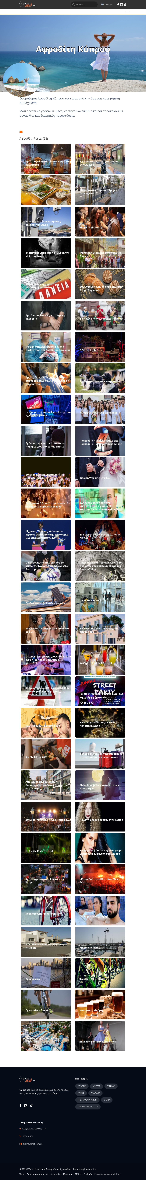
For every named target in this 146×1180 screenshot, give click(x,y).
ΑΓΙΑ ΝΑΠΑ (95, 1093)
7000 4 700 (28, 1136)
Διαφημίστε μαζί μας (62, 1174)
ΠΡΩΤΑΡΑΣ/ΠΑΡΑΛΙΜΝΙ (87, 1100)
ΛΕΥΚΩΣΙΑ (82, 1086)
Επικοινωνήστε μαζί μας (108, 1174)
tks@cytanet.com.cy (32, 1143)
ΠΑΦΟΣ (81, 1093)
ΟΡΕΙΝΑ (107, 1100)
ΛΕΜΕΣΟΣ (96, 1086)
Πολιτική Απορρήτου (37, 1174)
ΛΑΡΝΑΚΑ (111, 1086)
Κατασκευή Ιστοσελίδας (84, 1169)
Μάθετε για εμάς (83, 1174)
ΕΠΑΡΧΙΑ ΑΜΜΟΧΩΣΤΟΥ (88, 1106)
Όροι (22, 1174)
